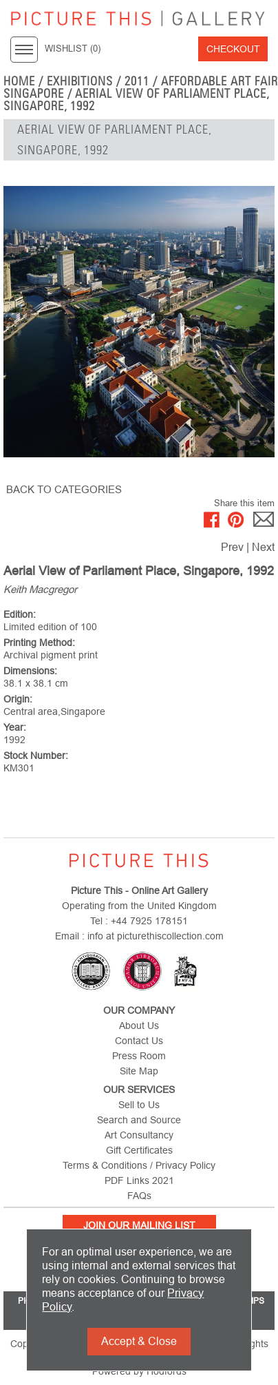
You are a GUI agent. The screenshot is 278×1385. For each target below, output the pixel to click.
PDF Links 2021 (139, 1180)
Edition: (19, 614)
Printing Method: (39, 642)
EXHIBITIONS (80, 81)
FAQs (139, 1195)
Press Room (139, 1055)
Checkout (233, 48)
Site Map (139, 1070)
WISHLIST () (72, 49)
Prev (232, 547)
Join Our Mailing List (139, 1225)
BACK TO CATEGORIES (64, 489)
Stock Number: (35, 755)
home (19, 81)
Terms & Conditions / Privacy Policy (139, 1165)
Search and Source (139, 1119)
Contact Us (139, 1040)
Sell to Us (139, 1104)
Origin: (17, 699)
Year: (14, 727)
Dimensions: (30, 670)
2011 (137, 81)
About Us (139, 1025)
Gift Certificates (139, 1150)
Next (263, 547)
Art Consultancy (139, 1135)
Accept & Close (139, 1341)
